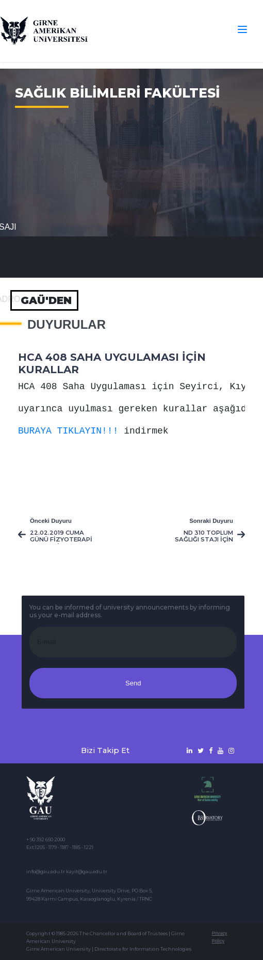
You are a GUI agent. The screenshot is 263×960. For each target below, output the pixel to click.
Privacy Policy (219, 937)
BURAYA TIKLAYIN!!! (68, 431)
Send (133, 683)
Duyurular (66, 324)
